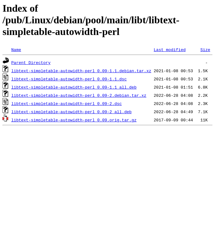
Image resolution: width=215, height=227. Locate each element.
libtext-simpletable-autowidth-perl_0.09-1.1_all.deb (74, 87)
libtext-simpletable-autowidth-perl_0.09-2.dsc (66, 103)
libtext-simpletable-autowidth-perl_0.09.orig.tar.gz (74, 120)
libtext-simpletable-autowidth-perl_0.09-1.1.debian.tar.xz (81, 70)
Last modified (169, 49)
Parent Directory (31, 62)
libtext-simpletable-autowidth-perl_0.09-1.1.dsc (69, 79)
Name (16, 49)
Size (205, 49)
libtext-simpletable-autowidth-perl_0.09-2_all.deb (71, 111)
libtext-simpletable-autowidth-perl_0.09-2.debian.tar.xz (78, 95)
